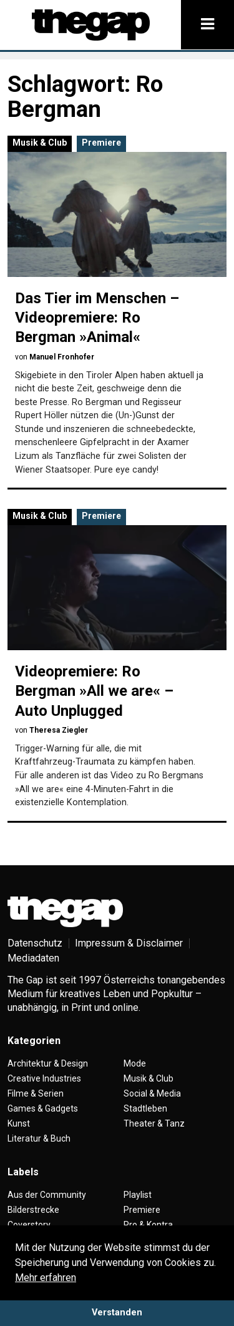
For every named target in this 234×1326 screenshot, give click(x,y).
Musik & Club (39, 143)
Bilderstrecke (33, 1210)
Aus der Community (46, 1195)
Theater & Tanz (154, 1123)
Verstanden (117, 1312)
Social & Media (152, 1093)
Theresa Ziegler (58, 730)
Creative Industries (44, 1078)
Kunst (18, 1123)
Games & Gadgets (42, 1108)
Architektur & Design (47, 1063)
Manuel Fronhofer (61, 357)
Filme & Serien (35, 1093)
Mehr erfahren (45, 1277)
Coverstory (29, 1225)
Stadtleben (145, 1108)
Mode (135, 1063)
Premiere (101, 143)
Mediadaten (33, 958)
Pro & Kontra (148, 1225)
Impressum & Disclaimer (129, 943)
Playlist (138, 1195)
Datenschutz (34, 943)
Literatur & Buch (39, 1138)
